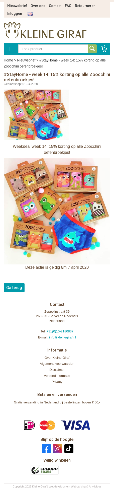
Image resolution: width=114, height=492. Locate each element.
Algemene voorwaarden (57, 364)
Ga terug (14, 287)
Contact (55, 6)
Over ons (38, 6)
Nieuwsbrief (17, 6)
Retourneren (85, 6)
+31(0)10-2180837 (60, 331)
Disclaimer (57, 370)
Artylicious (95, 486)
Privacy (57, 382)
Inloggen (14, 14)
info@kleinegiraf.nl (62, 337)
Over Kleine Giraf (57, 358)
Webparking (78, 486)
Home (8, 60)
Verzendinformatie (57, 376)
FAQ (68, 6)
